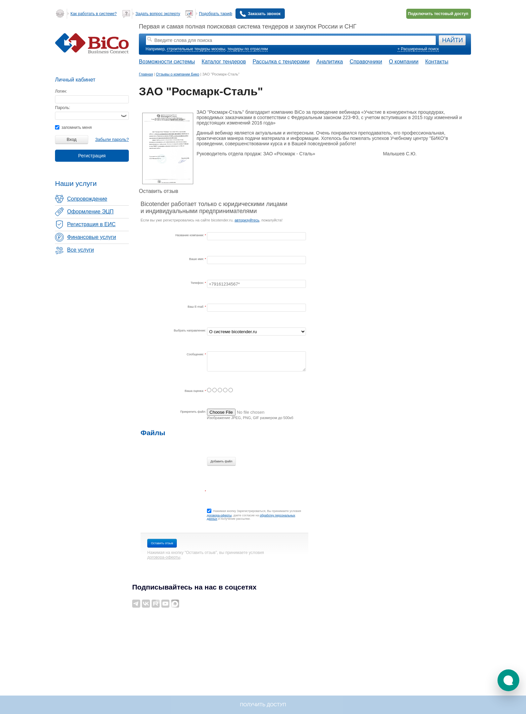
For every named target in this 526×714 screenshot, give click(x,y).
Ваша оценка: (195, 391)
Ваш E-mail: (196, 306)
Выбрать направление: (190, 330)
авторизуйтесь (246, 220)
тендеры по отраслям (247, 49)
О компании (403, 61)
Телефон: (198, 283)
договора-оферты (219, 515)
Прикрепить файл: (193, 411)
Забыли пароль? (112, 139)
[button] (508, 680)
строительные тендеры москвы (196, 49)
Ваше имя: (197, 259)
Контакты (436, 61)
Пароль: (62, 107)
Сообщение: (196, 354)
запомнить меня (73, 127)
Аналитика (329, 61)
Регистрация (92, 155)
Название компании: (190, 235)
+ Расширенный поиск (418, 49)
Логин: (61, 91)
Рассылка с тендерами (281, 61)
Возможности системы (167, 61)
